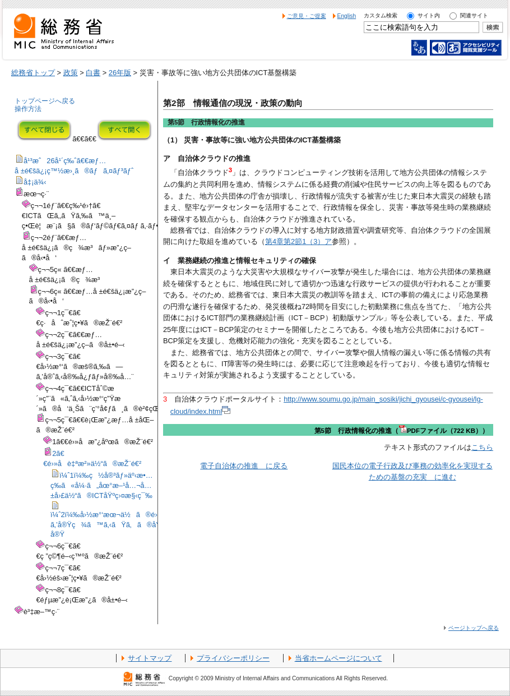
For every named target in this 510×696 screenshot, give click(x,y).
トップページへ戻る (45, 101)
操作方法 (28, 108)
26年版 (120, 72)
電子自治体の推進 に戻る (244, 466)
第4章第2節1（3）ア (298, 241)
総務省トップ (33, 72)
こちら (482, 447)
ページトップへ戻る (473, 628)
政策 (70, 72)
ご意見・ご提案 (306, 16)
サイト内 (429, 15)
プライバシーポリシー (233, 658)
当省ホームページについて (338, 658)
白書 (93, 72)
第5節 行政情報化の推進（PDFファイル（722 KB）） (401, 430)
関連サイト (474, 15)
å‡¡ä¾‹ (35, 182)
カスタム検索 (380, 15)
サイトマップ (149, 658)
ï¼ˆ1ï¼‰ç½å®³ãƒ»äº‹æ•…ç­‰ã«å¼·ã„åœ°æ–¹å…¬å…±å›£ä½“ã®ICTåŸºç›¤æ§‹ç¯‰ (101, 485)
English (346, 16)
